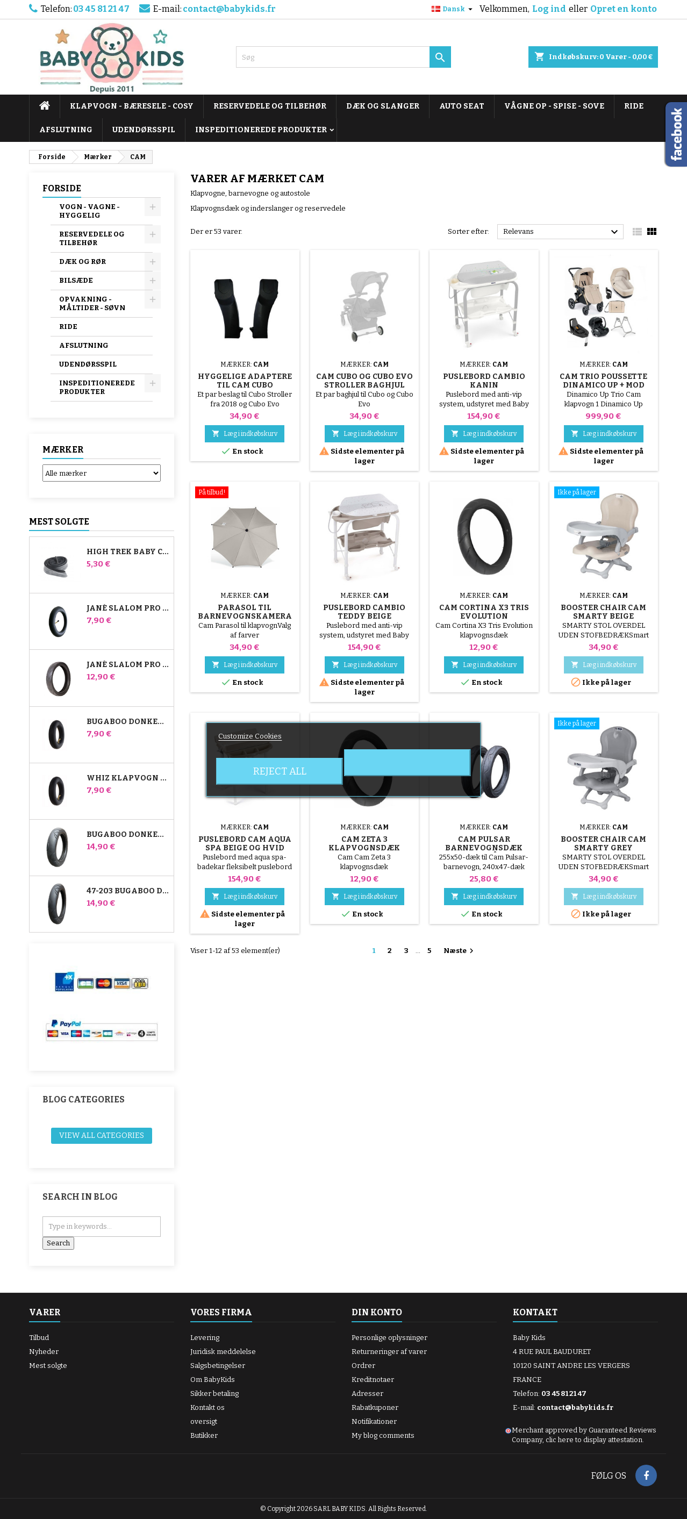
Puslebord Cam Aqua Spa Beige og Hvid (244, 843)
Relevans (562, 232)
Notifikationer (374, 1421)
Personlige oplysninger (389, 1338)
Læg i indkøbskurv (244, 433)
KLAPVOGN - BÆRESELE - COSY (132, 106)
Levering (204, 1338)
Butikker (204, 1435)
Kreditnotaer (373, 1379)
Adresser (367, 1393)
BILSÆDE (76, 280)
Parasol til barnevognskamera (245, 612)
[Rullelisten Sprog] (453, 9)
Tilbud (39, 1338)
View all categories (101, 1135)
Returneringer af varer (389, 1352)
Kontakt (535, 1312)
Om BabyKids (212, 1379)
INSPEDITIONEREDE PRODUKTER (261, 129)
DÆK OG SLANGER (382, 106)
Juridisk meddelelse (223, 1352)
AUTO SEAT (461, 106)
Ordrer (363, 1366)
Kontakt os (207, 1407)
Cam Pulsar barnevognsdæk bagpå (484, 848)
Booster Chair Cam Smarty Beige (603, 612)
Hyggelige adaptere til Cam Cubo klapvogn (245, 385)
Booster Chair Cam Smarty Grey (603, 843)
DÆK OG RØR (82, 261)
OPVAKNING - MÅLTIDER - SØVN (92, 303)
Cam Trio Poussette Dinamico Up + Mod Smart (603, 385)
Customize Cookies (250, 736)
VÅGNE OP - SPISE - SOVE (554, 106)
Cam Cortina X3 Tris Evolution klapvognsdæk (484, 616)
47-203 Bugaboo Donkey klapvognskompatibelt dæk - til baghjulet (128, 891)
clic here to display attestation (594, 1440)
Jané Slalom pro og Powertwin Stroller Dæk (128, 665)
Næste (459, 951)
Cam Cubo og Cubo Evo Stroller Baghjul (364, 381)
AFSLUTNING (65, 129)
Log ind (549, 9)
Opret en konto (623, 9)
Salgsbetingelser (217, 1366)
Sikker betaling (214, 1393)
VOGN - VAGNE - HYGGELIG (89, 211)
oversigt (203, 1421)
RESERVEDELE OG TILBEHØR (269, 106)
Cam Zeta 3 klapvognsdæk (364, 843)
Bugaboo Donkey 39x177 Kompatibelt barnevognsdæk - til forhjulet (128, 834)
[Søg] (343, 57)
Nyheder (44, 1352)
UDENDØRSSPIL (143, 129)
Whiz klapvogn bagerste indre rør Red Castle (128, 778)
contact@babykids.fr (229, 9)
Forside (61, 188)
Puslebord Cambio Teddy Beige (364, 612)
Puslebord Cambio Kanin (484, 381)
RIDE (633, 106)
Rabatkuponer (375, 1407)
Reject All (279, 771)
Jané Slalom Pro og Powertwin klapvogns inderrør (128, 608)
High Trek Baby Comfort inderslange (128, 552)
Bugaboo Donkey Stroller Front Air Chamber (128, 722)
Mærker (62, 450)
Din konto (377, 1312)
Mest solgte (59, 522)
